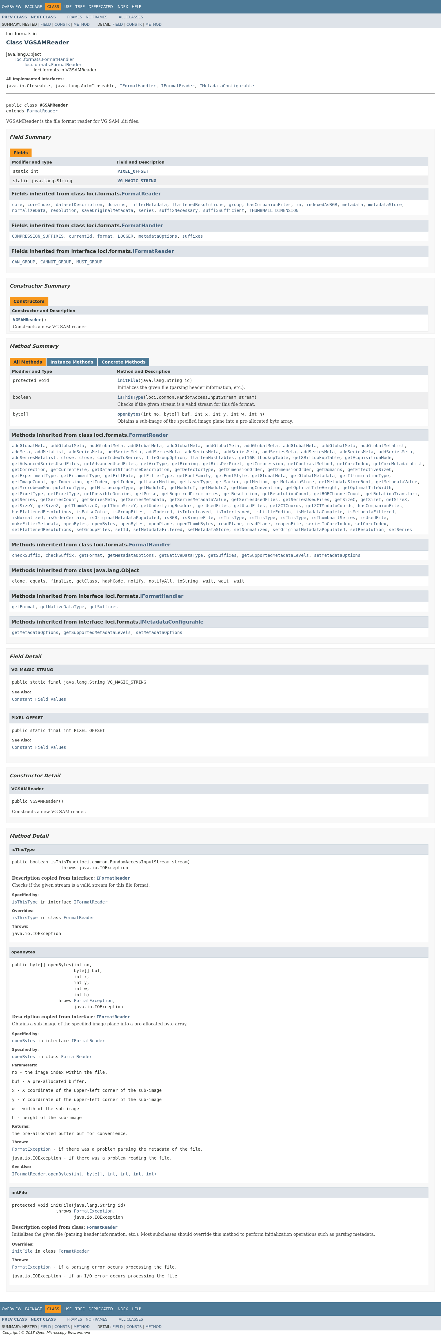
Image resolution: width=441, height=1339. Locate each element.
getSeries (23, 499)
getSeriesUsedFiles (254, 499)
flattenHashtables (212, 457)
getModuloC (151, 487)
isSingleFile (197, 517)
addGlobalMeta (29, 445)
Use (68, 7)
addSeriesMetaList (34, 457)
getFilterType (155, 475)
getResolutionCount (285, 493)
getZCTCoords (285, 505)
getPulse (146, 493)
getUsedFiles (213, 505)
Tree (80, 7)
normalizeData (29, 210)
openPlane (160, 523)
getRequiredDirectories (190, 493)
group (235, 204)
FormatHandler (142, 225)
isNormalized (27, 517)
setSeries (400, 529)
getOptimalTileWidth (366, 487)
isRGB (170, 517)
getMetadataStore (293, 481)
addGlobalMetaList (382, 445)
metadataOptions (157, 236)
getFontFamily (194, 475)
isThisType (130, 397)
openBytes (129, 414)
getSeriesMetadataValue (197, 499)
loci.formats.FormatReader (52, 64)
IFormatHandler (138, 85)
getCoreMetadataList (397, 463)
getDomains (329, 469)
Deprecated (101, 7)
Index (122, 7)
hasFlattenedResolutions (41, 511)
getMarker (227, 481)
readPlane (230, 523)
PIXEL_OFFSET (133, 171)
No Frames (96, 17)
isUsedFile (373, 517)
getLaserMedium (156, 481)
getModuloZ (213, 487)
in (298, 204)
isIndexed (160, 511)
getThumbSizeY (119, 505)
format (105, 236)
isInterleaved (194, 511)
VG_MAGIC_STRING (137, 180)
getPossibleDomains (107, 493)
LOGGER (126, 236)
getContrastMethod (310, 463)
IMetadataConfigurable (227, 85)
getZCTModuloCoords (329, 505)
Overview (11, 7)
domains (116, 204)
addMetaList (49, 451)
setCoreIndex (370, 523)
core (17, 204)
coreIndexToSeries (119, 457)
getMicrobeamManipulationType (48, 487)
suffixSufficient (223, 210)
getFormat (90, 555)
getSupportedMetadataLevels (275, 555)
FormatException (93, 1000)
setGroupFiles (93, 529)
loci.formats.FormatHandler (44, 59)
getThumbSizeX (80, 505)
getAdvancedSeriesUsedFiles (45, 463)
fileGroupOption (165, 457)
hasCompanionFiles (269, 204)
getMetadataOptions (130, 555)
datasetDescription (79, 204)
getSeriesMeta (98, 499)
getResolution (240, 493)
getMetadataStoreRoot (345, 481)
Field (45, 24)
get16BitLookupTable (263, 457)
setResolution (367, 529)
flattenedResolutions (198, 204)
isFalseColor (92, 511)
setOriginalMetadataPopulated (309, 529)
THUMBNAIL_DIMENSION (273, 210)
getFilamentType (80, 475)
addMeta (21, 451)
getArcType (154, 463)
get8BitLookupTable (316, 457)
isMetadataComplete (319, 511)
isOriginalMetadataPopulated (124, 517)
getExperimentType (34, 475)
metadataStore (385, 204)
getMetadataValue (396, 481)
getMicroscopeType (111, 487)
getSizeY (22, 505)
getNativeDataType (181, 555)
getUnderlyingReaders (167, 505)
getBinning (185, 463)
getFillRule (119, 475)
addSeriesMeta (85, 451)
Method (82, 24)
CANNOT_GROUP (55, 261)
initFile (128, 380)
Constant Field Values (39, 699)
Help (136, 7)
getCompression (265, 463)
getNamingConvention (256, 487)
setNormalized (251, 529)
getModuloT (182, 487)
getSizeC (345, 499)
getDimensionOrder (240, 469)
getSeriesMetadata (142, 499)
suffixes (192, 236)
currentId (80, 236)
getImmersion (66, 481)
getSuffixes (222, 555)
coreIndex (39, 204)
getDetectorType (194, 469)
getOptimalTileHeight (311, 487)
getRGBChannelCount (337, 493)
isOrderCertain (66, 517)
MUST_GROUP (89, 261)
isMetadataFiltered (371, 511)
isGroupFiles (128, 511)
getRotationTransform (391, 493)
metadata (352, 204)
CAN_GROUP (23, 261)
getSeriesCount (58, 499)
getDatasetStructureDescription (130, 469)
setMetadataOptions (337, 555)
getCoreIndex (352, 463)
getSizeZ (48, 505)
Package (33, 7)
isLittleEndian (272, 511)
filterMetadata (149, 204)
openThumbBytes (195, 523)
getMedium (256, 481)
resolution (63, 210)
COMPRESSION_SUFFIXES (38, 236)
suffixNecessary (178, 210)
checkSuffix (26, 555)
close (67, 457)
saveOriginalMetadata (108, 210)
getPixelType (27, 493)
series (146, 210)
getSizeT (370, 499)
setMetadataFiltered (157, 529)
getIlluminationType (364, 475)
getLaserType (195, 481)
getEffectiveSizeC (369, 469)
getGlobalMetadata (312, 475)
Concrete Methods (124, 362)
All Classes (131, 17)
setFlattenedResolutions (41, 529)
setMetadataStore (208, 529)
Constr (62, 24)
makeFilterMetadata (35, 523)
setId (121, 529)
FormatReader (42, 110)
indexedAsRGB (321, 204)
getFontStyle (231, 475)
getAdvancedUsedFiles (110, 463)
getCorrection (29, 469)
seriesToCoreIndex (328, 523)
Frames (74, 17)
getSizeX (396, 499)
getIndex (97, 481)
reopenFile (288, 523)
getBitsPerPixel (222, 463)
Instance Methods (71, 362)
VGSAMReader (27, 319)
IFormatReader (178, 85)
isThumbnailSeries (333, 517)
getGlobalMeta (269, 475)
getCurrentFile (69, 469)
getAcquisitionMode (368, 457)
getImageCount (29, 481)
